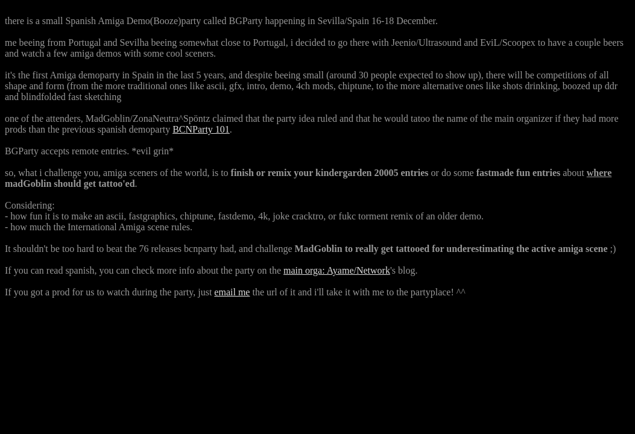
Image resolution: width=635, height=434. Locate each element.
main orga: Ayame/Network (336, 270)
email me (232, 292)
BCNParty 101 (201, 129)
